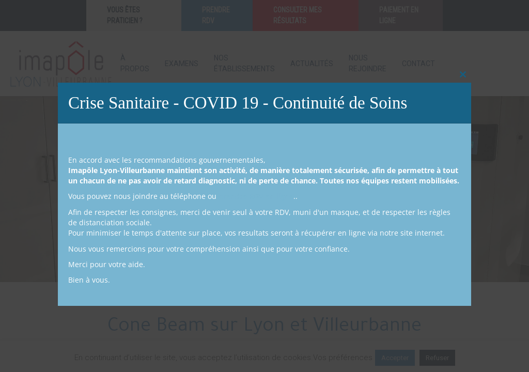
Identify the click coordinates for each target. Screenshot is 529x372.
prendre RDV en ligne (256, 196)
